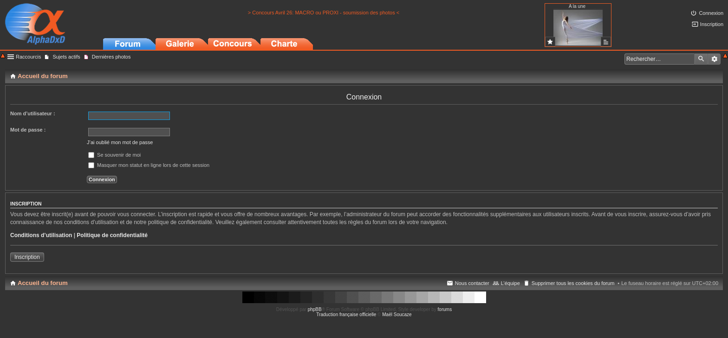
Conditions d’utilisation (41, 235)
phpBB (315, 309)
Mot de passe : (28, 130)
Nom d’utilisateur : (32, 113)
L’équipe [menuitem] (510, 283)
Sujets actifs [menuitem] (66, 57)
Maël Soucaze (396, 314)
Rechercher (701, 59)
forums (445, 309)
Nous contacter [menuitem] (472, 283)
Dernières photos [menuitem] (111, 57)
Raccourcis (28, 57)
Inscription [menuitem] (711, 24)
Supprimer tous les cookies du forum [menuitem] (573, 283)
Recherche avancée (714, 59)
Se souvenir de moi (114, 155)
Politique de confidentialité (112, 235)
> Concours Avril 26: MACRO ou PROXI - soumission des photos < (323, 12)
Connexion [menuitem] (711, 13)
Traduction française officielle (346, 314)
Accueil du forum (43, 282)
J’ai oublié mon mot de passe (120, 142)
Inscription (27, 257)
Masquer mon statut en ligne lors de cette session (148, 165)
